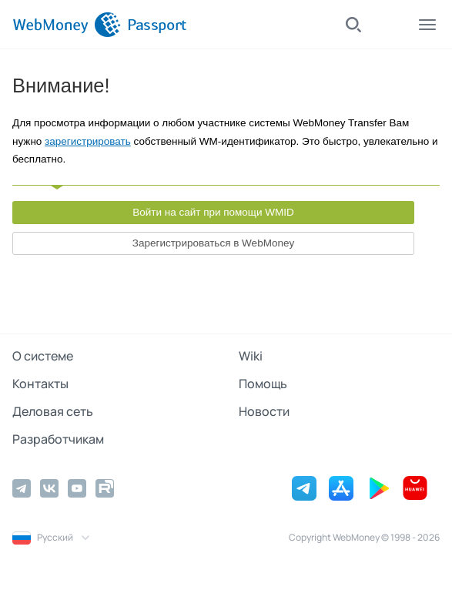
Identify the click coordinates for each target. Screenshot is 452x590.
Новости (264, 411)
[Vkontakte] (49, 488)
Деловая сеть (52, 411)
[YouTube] (77, 488)
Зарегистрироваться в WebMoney (213, 243)
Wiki (251, 355)
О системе (42, 355)
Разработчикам (58, 439)
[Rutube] (104, 488)
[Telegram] (21, 488)
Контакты (40, 383)
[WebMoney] (66, 24)
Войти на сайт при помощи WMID (213, 212)
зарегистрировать (88, 141)
